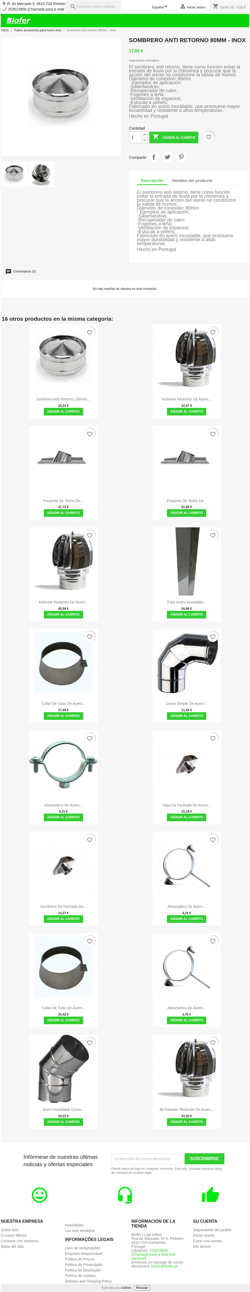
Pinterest (181, 157)
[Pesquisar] (93, 7)
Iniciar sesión (204, 1235)
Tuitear (167, 157)
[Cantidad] (135, 137)
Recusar (142, 1288)
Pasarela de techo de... (64, 501)
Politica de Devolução (82, 1270)
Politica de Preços (79, 1259)
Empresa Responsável (83, 1253)
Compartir (153, 157)
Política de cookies (80, 1276)
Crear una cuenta (207, 1241)
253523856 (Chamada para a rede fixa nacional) (47, 9)
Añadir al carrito (174, 137)
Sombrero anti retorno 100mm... (63, 399)
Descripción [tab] (152, 180)
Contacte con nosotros (19, 1241)
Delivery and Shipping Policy (88, 1281)
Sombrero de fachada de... (63, 906)
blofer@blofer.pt (164, 1266)
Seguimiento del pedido (212, 1230)
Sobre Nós (9, 1230)
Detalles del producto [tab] (192, 180)
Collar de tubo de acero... (63, 703)
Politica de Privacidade (83, 1265)
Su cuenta (205, 1221)
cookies (126, 1288)
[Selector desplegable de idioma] (160, 7)
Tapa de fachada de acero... (186, 805)
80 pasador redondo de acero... (187, 1109)
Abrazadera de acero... (63, 805)
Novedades (74, 1225)
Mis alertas (202, 1246)
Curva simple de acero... (186, 703)
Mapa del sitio (12, 1246)
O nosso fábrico (14, 1235)
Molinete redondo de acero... (186, 399)
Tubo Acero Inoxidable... (186, 602)
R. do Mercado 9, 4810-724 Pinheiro (37, 4)
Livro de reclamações (82, 1248)
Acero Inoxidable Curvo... (63, 1109)
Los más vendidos (80, 1231)
